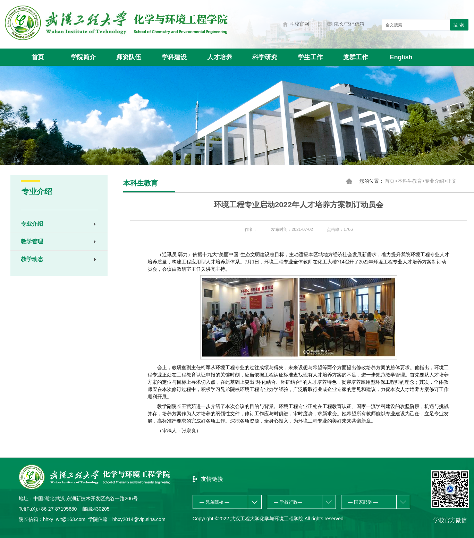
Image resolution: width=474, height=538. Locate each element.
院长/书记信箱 (349, 24)
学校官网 (299, 24)
